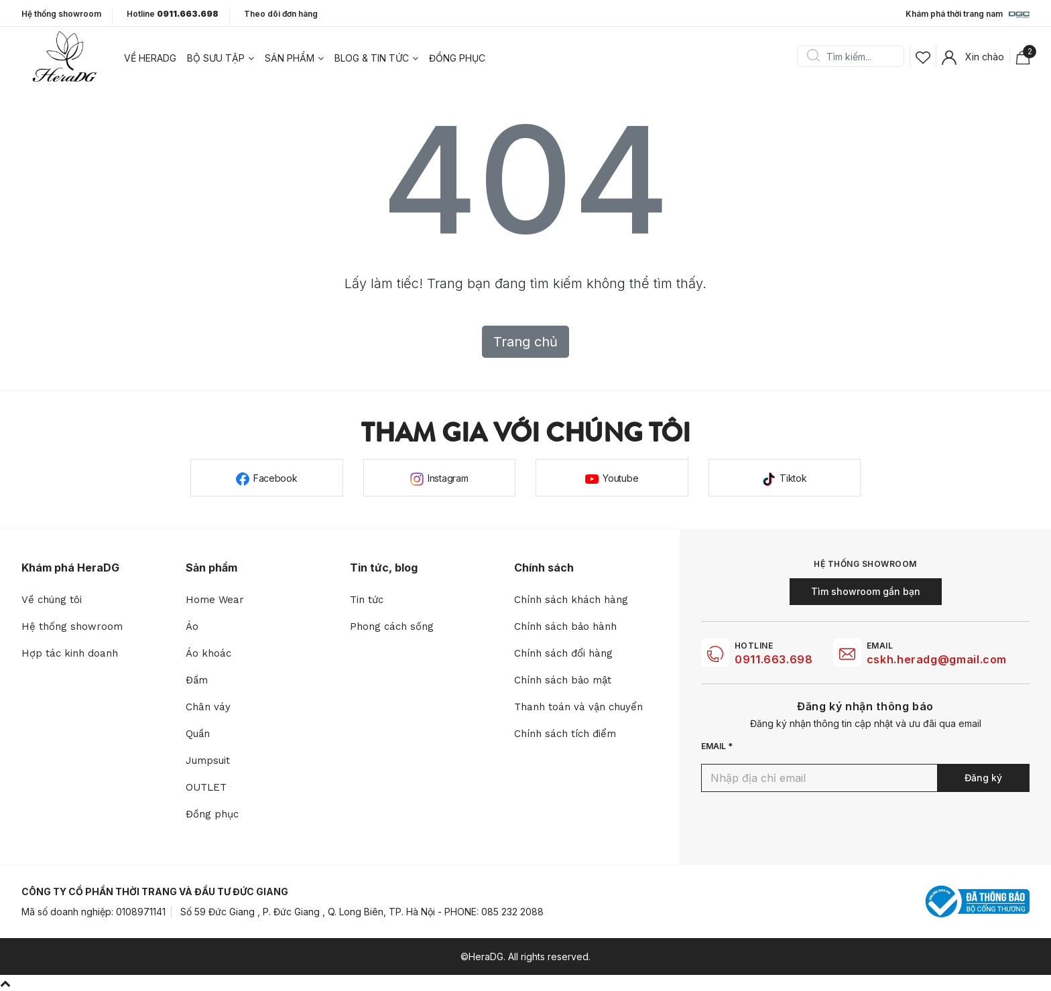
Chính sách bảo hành (565, 626)
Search (813, 56)
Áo (192, 626)
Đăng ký (983, 777)
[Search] (855, 56)
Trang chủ (525, 342)
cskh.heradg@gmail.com (937, 659)
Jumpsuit (208, 760)
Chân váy (208, 707)
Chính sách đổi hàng (563, 653)
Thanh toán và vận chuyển (578, 707)
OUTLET (206, 787)
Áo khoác (208, 653)
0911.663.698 (774, 659)
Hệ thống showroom (61, 14)
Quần (198, 734)
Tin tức (366, 600)
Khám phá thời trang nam (968, 14)
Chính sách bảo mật (562, 680)
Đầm (197, 680)
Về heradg (150, 58)
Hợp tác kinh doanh (69, 653)
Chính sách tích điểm (565, 734)
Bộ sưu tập (216, 58)
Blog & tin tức (371, 58)
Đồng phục (457, 58)
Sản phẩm (289, 58)
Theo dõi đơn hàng (281, 14)
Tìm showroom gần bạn (865, 591)
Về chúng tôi (51, 600)
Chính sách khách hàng (571, 600)
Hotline (173, 14)
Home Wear (215, 600)
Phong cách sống (392, 626)
